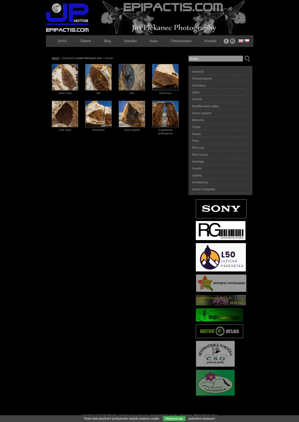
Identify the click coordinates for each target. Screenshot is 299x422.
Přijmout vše (174, 418)
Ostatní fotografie (203, 189)
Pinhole (197, 99)
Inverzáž (198, 71)
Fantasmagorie (202, 78)
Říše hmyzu (200, 154)
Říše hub (198, 147)
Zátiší (195, 92)
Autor (154, 41)
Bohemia (198, 120)
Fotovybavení (181, 41)
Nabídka (130, 41)
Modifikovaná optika (205, 106)
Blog (107, 41)
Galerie (85, 41)
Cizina (196, 127)
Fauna (196, 134)
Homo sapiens (202, 113)
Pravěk (197, 168)
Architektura (200, 182)
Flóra (195, 141)
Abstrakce (199, 85)
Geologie (198, 161)
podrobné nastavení (201, 418)
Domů (55, 58)
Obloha (197, 175)
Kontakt (210, 41)
